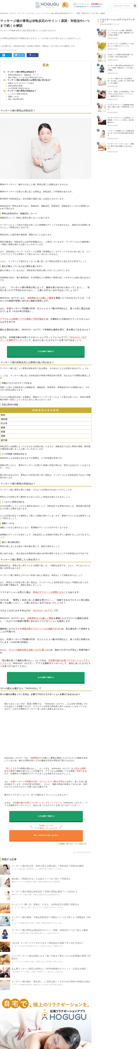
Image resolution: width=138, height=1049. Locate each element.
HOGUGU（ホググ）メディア (12, 13)
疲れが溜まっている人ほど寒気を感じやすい (26, 77)
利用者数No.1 (96, 4)
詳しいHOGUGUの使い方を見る (46, 835)
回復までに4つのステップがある (21, 83)
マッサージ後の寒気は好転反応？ (21, 72)
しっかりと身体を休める (18, 94)
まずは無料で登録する (46, 351)
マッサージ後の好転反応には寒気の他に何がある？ (29, 80)
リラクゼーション (33, 13)
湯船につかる (13, 97)
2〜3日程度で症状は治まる (19, 88)
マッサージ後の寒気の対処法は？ (21, 91)
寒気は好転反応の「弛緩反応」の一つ (23, 75)
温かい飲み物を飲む (16, 99)
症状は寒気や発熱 (15, 86)
